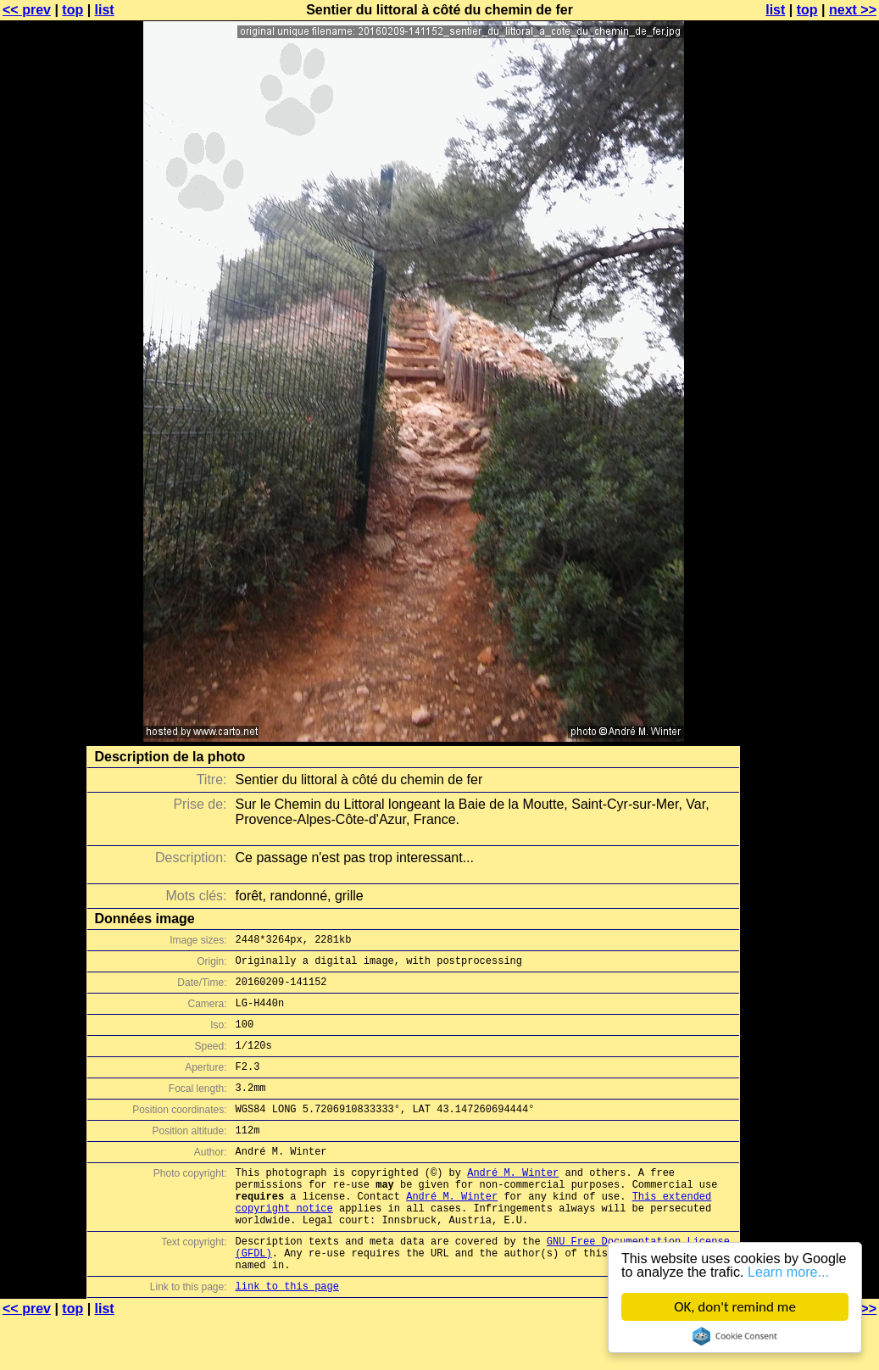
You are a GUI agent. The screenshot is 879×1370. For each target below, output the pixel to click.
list (104, 10)
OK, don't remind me (735, 1307)
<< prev (27, 10)
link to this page (287, 1336)
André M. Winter (513, 1202)
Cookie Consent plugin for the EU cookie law (735, 1336)
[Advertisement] (810, 419)
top (72, 10)
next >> (852, 10)
